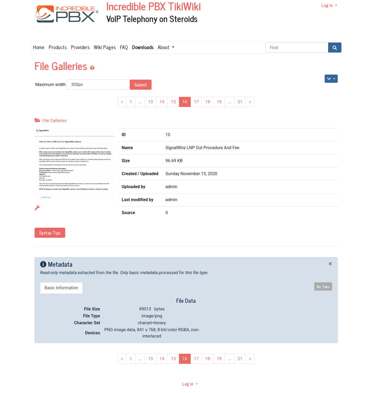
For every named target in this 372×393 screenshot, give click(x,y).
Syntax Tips (50, 232)
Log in (327, 5)
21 (240, 101)
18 (207, 101)
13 (150, 101)
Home (38, 47)
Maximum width (82, 85)
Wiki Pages (105, 47)
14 (162, 101)
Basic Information (61, 287)
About (164, 47)
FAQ (124, 47)
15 (173, 101)
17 (196, 101)
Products (58, 47)
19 (219, 101)
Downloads (142, 47)
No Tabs (323, 286)
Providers (80, 47)
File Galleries (62, 65)
